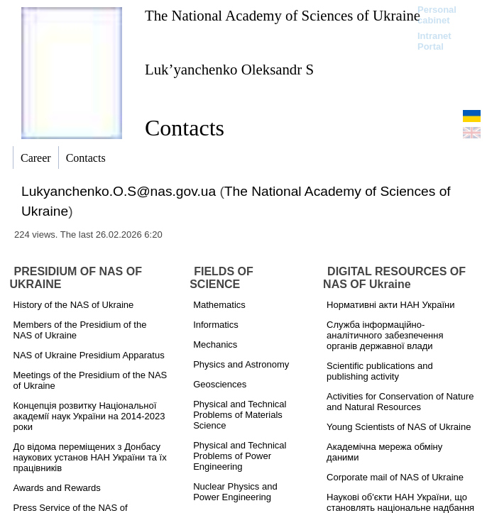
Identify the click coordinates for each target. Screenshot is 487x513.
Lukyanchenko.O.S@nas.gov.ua (118, 191)
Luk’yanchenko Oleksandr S (229, 69)
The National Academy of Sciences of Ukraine (282, 15)
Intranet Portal (434, 41)
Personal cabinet (436, 15)
